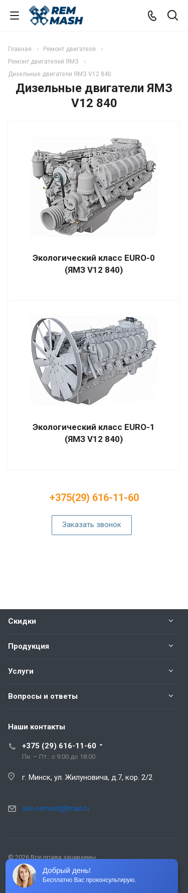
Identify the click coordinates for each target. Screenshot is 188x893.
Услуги (21, 671)
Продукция (28, 646)
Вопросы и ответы (43, 696)
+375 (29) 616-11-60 (59, 745)
